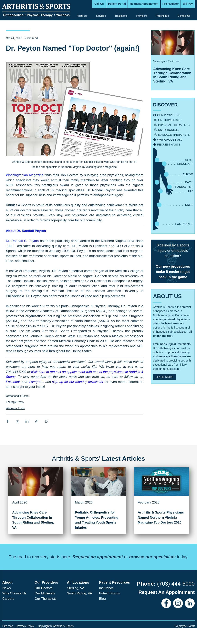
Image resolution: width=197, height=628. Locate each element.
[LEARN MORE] (164, 377)
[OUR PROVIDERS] (173, 115)
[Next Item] (188, 43)
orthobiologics (166, 348)
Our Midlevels (45, 593)
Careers (8, 599)
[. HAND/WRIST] (179, 187)
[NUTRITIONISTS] (173, 129)
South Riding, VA (79, 593)
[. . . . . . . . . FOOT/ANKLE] (173, 224)
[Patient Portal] (117, 4)
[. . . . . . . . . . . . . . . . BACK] (173, 182)
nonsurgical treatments (175, 344)
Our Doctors (44, 588)
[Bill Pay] (188, 4)
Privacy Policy (25, 626)
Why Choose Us (14, 593)
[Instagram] (178, 603)
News (6, 588)
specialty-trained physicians (171, 319)
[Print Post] (46, 421)
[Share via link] (36, 421)
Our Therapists (46, 599)
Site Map (7, 626)
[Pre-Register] (171, 4)
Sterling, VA (75, 588)
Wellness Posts (15, 408)
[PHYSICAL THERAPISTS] (173, 125)
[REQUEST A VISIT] (173, 144)
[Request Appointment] (144, 4)
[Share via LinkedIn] (27, 421)
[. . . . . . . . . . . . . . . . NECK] (173, 160)
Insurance (106, 588)
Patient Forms (109, 593)
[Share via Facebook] (8, 421)
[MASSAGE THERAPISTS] (173, 134)
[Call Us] (99, 4)
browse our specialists (152, 556)
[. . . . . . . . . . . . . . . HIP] (175, 191)
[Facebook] (166, 603)
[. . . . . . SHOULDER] (176, 164)
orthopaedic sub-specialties (169, 331)
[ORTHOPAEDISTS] (173, 120)
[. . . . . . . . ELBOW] (178, 174)
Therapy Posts (15, 402)
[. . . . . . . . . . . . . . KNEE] (174, 205)
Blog (102, 599)
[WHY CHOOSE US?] (173, 139)
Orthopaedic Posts (17, 395)
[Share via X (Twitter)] (17, 421)
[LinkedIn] (190, 603)
